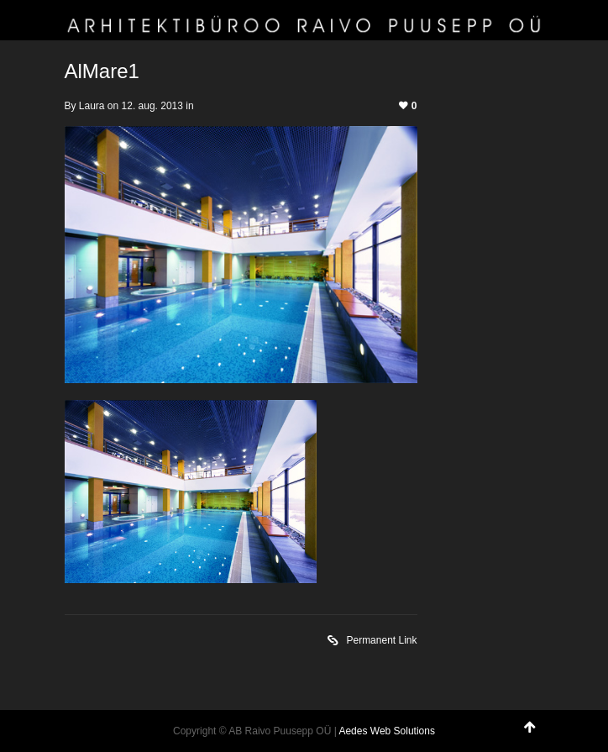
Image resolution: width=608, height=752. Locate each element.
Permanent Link (372, 641)
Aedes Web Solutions (386, 731)
